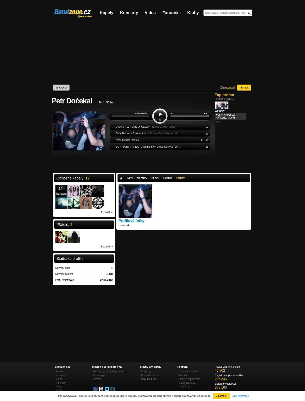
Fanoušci (171, 12)
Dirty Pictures (206, 133)
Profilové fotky (132, 221)
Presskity (146, 371)
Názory (142, 178)
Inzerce (97, 379)
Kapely (107, 12)
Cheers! (206, 127)
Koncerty (129, 12)
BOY (206, 147)
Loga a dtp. (185, 386)
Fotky (180, 178)
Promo (167, 178)
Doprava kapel (149, 379)
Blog (155, 178)
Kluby (193, 12)
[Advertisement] (153, 52)
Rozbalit (107, 212)
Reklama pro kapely (224, 99)
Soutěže (60, 390)
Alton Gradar (206, 140)
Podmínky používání (190, 379)
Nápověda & (188, 371)
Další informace (240, 396)
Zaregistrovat (227, 87)
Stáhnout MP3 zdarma (201, 140)
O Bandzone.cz (187, 382)
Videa (150, 12)
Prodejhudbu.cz (149, 375)
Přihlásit (244, 87)
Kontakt (183, 375)
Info (130, 178)
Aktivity (61, 87)
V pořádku (221, 396)
